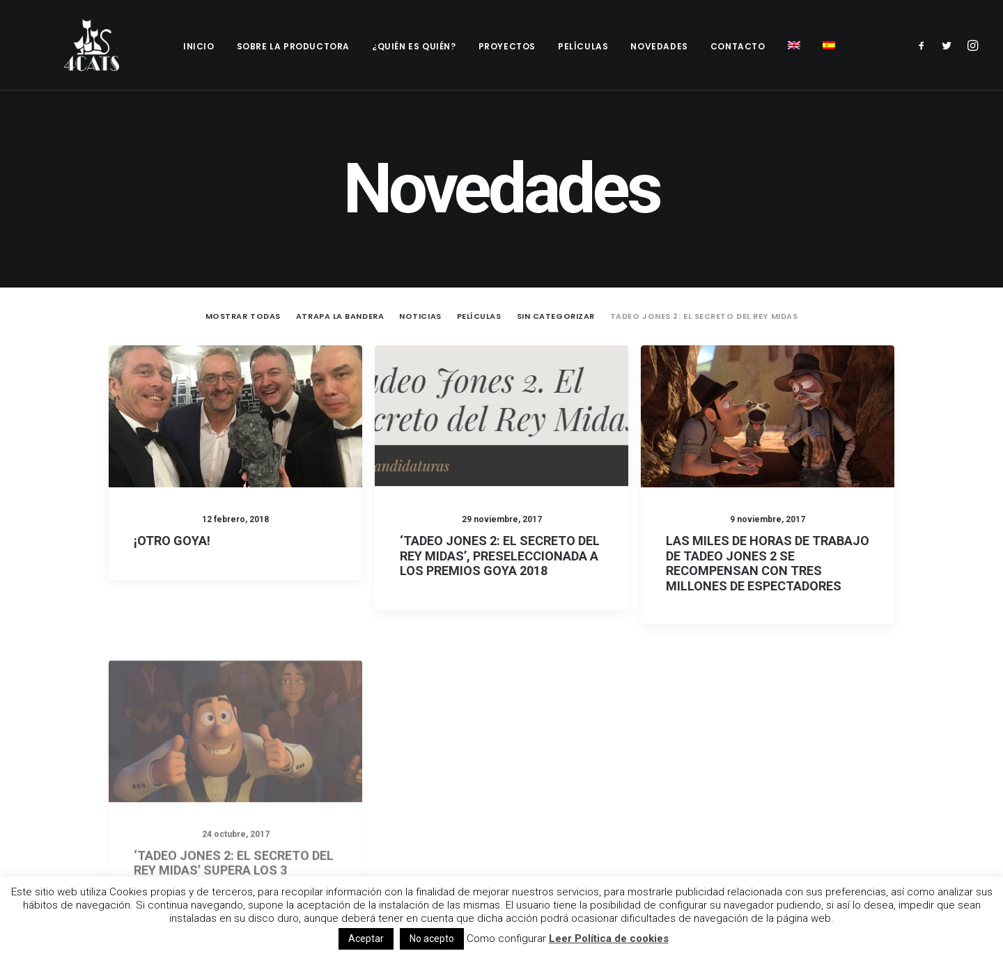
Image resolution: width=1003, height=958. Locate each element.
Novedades (658, 46)
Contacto (737, 46)
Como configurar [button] (506, 938)
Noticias (420, 287)
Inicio (199, 46)
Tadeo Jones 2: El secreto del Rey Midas (704, 287)
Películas (583, 46)
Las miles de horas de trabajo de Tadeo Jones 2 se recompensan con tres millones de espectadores (767, 548)
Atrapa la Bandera (340, 287)
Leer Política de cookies (609, 938)
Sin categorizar (556, 287)
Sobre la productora (293, 46)
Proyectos (507, 46)
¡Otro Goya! (172, 511)
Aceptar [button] (366, 938)
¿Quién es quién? (414, 46)
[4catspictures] (80, 45)
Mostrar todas (243, 287)
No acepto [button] (432, 938)
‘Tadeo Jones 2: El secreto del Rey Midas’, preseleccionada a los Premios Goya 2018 (500, 527)
